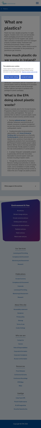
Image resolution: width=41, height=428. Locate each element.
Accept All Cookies (27, 77)
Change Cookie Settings (12, 77)
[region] (20, 72)
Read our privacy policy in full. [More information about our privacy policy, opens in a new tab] (29, 72)
